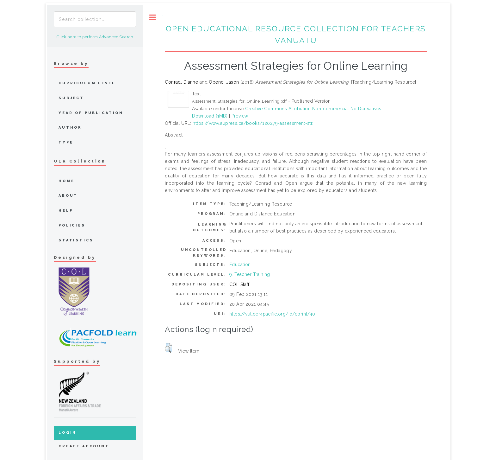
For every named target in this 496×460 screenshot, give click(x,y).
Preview (240, 115)
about (68, 196)
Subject (71, 98)
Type (66, 142)
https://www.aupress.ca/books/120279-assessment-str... (254, 123)
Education (240, 264)
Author (70, 127)
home (66, 181)
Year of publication (91, 113)
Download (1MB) (209, 115)
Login (68, 433)
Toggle (153, 17)
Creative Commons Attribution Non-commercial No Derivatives (313, 108)
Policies (72, 225)
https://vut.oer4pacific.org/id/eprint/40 (272, 313)
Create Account (84, 446)
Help (66, 210)
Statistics (76, 240)
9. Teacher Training (249, 274)
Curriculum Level (87, 83)
